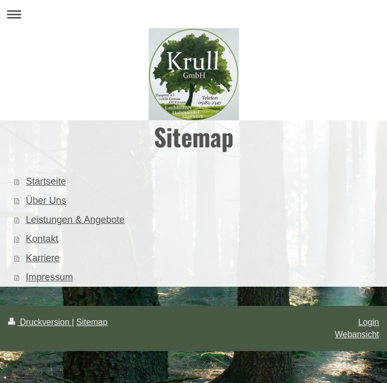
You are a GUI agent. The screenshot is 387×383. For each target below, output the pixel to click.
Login (368, 322)
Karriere (43, 258)
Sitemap (92, 322)
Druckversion (40, 322)
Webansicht (357, 334)
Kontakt (42, 239)
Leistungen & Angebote (75, 219)
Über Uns (46, 200)
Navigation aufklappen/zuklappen (193, 14)
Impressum (49, 277)
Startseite (46, 181)
